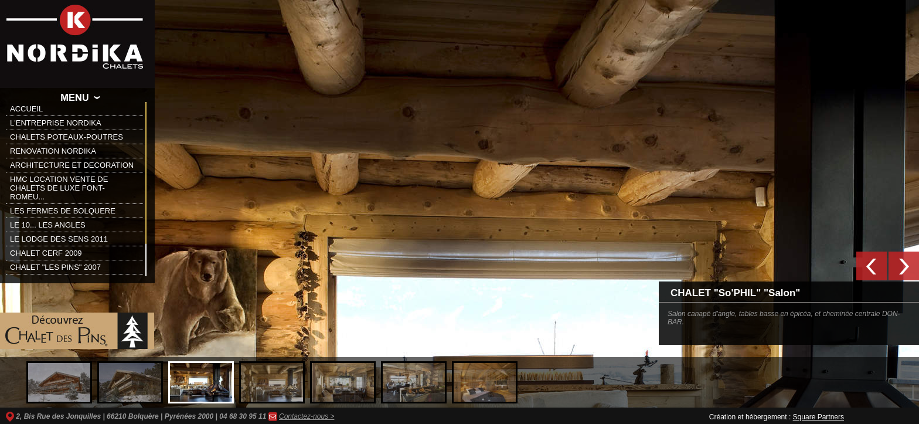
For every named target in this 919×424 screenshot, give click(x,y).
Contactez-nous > (306, 416)
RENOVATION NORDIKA (53, 151)
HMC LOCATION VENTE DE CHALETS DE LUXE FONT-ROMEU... (59, 188)
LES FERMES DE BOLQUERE (62, 210)
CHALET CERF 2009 (46, 253)
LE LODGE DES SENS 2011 (59, 239)
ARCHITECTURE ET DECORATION (72, 165)
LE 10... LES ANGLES (48, 225)
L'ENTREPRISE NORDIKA (55, 122)
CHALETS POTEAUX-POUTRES (66, 137)
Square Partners (818, 417)
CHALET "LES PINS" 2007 (55, 267)
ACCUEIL (26, 108)
